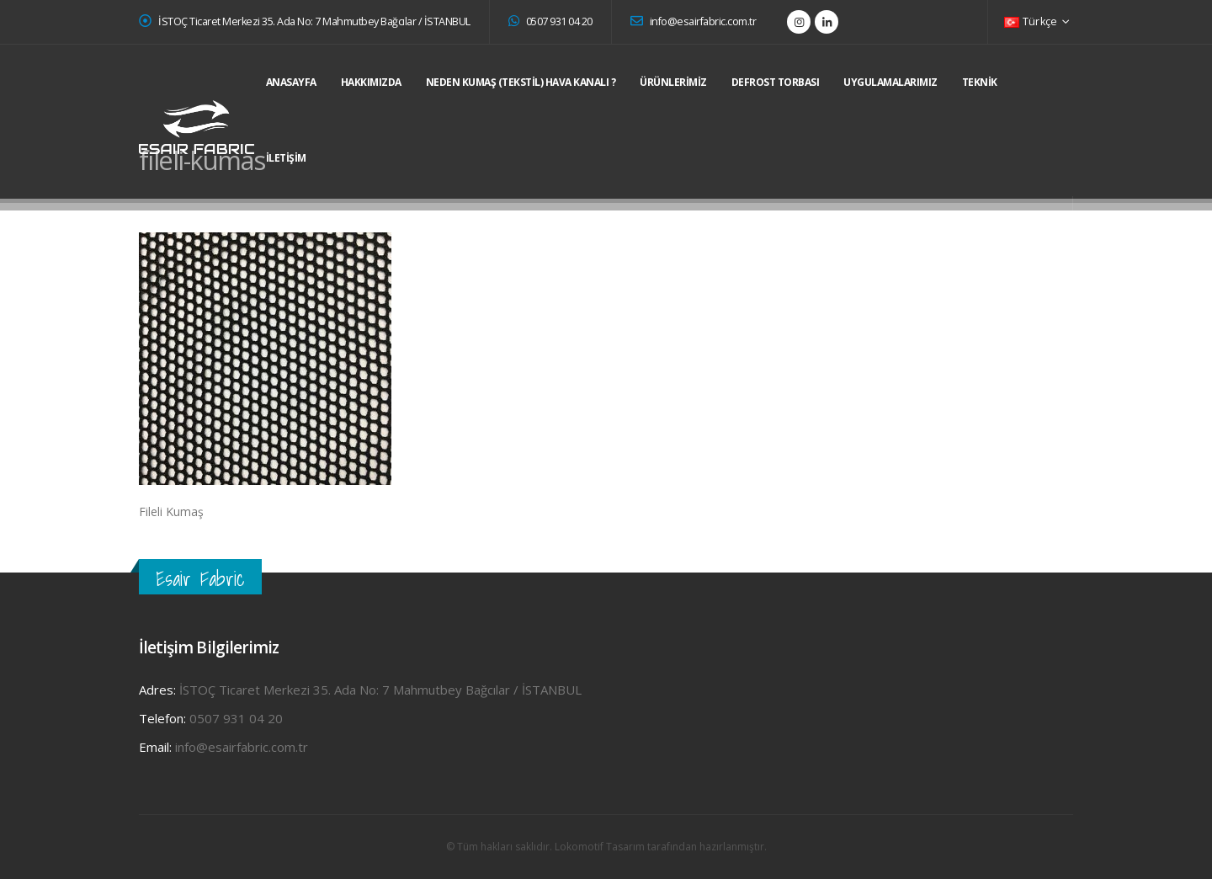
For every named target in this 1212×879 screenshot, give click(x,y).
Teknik (979, 82)
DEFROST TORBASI (775, 82)
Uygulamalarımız (890, 82)
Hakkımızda (371, 82)
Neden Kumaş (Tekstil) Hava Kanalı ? (521, 82)
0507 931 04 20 (550, 21)
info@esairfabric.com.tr (693, 21)
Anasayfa (291, 82)
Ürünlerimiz (673, 82)
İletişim (286, 158)
